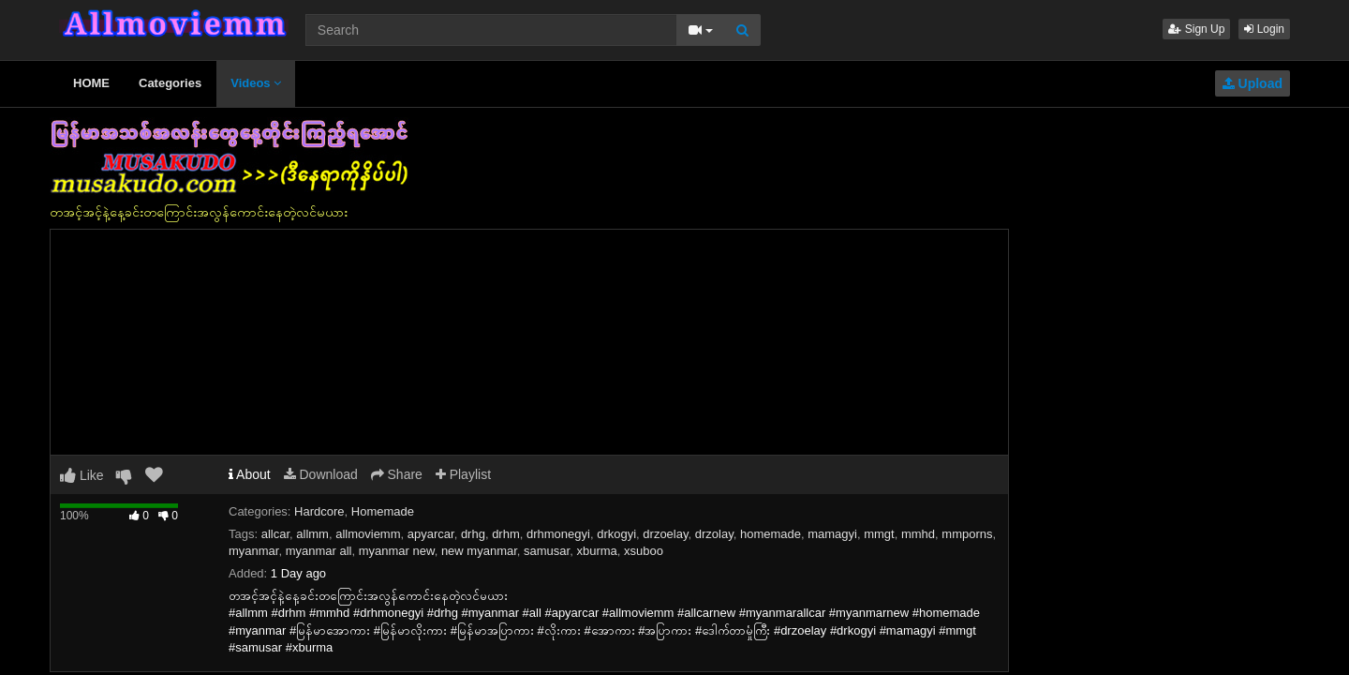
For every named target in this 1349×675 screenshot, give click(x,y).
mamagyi (832, 534)
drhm (506, 534)
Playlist (463, 474)
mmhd (918, 534)
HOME (91, 83)
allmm (312, 534)
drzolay (714, 534)
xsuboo (643, 551)
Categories (170, 83)
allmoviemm (367, 534)
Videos (255, 83)
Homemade (382, 511)
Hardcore (319, 511)
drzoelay (665, 534)
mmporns (966, 534)
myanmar (253, 551)
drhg (473, 534)
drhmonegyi (558, 534)
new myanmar (479, 551)
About (250, 474)
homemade (770, 534)
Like (82, 475)
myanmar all (319, 551)
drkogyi (616, 534)
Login (1264, 29)
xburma (596, 551)
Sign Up (1196, 29)
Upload (1252, 83)
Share (396, 474)
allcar (275, 534)
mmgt (879, 534)
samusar (547, 551)
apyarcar (431, 534)
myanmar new (397, 551)
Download (321, 474)
